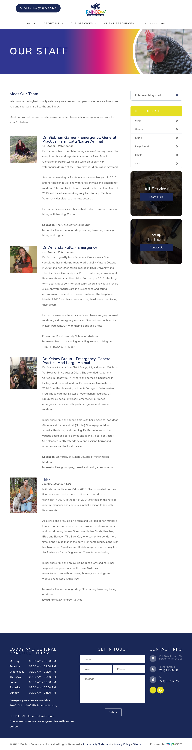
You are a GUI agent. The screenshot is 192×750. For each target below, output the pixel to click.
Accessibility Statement (97, 744)
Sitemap (138, 744)
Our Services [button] (83, 23)
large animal (143, 147)
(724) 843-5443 (169, 670)
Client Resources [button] (121, 23)
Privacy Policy (122, 744)
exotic (138, 138)
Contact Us (155, 23)
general (140, 129)
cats (137, 165)
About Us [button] (53, 23)
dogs (138, 120)
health (139, 156)
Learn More (156, 198)
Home (31, 23)
